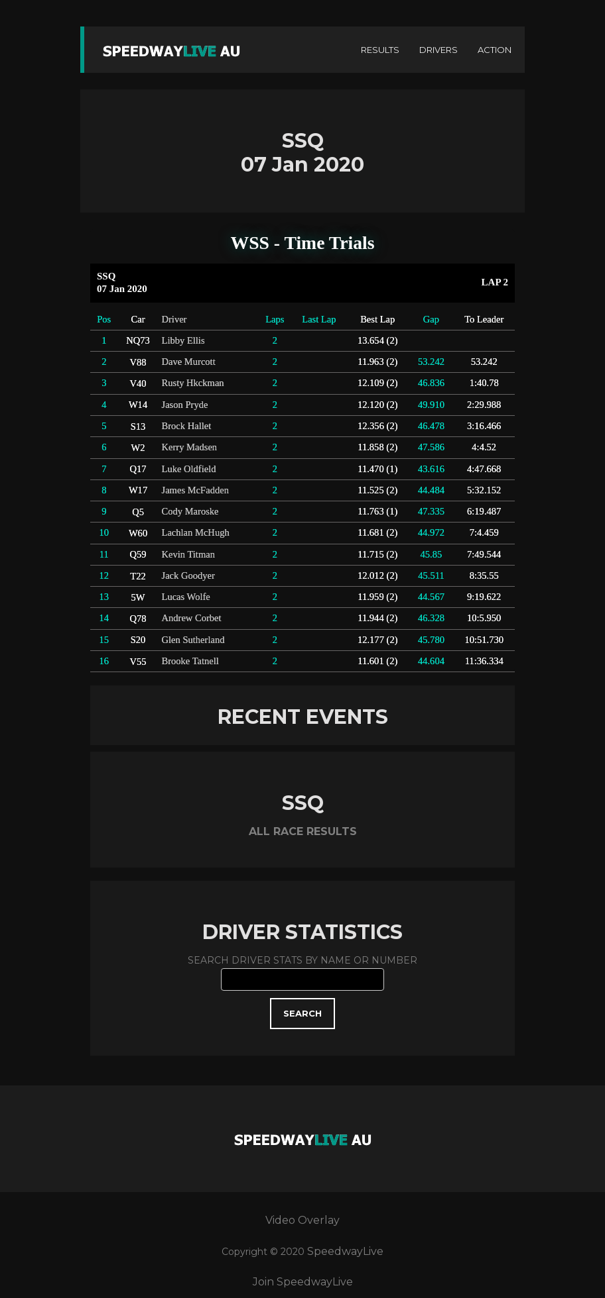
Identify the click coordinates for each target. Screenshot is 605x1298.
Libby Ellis (183, 340)
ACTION (494, 49)
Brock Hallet (187, 426)
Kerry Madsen (190, 447)
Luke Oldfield (189, 469)
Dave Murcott (189, 361)
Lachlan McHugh (196, 532)
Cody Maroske (190, 511)
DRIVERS (438, 49)
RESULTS (380, 49)
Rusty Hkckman (193, 382)
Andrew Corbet (192, 618)
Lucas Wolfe (186, 596)
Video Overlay (302, 1220)
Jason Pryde (185, 404)
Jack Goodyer (188, 575)
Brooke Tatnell (190, 661)
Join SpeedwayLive (303, 1281)
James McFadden (195, 490)
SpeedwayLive (345, 1251)
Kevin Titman (188, 554)
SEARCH (302, 1013)
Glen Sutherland (193, 639)
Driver (174, 319)
